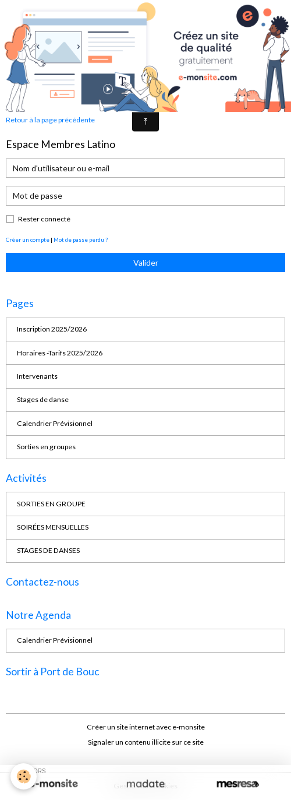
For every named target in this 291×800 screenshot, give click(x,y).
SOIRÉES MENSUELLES (52, 527)
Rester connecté (44, 218)
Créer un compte (27, 239)
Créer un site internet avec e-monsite (146, 727)
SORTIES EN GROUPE (51, 503)
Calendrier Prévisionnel (55, 423)
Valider (145, 262)
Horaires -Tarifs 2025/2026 (59, 352)
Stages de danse (43, 399)
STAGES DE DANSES (48, 550)
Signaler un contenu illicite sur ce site (146, 742)
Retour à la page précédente (50, 119)
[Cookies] (23, 776)
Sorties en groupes (46, 446)
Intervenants (37, 376)
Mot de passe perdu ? (81, 239)
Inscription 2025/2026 (52, 329)
